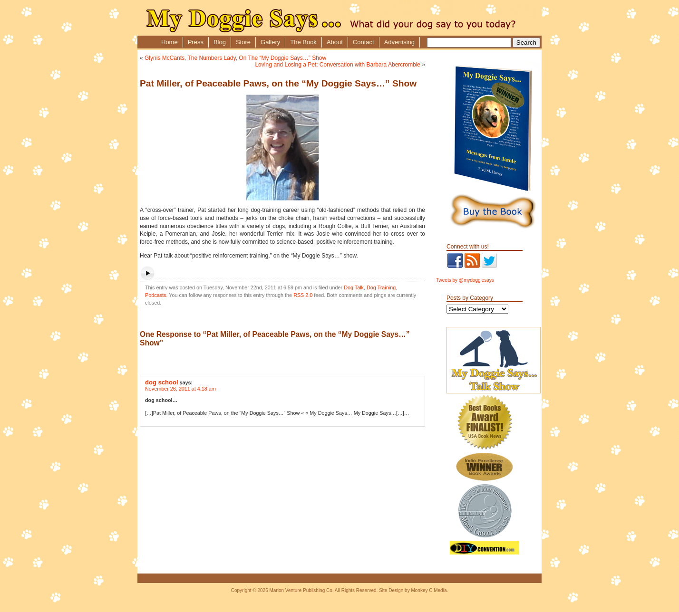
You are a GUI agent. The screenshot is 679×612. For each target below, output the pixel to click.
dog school (161, 382)
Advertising (399, 42)
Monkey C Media (428, 590)
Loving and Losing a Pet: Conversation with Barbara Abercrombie (337, 64)
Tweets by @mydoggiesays (465, 280)
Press (196, 42)
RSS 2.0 (302, 295)
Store (243, 42)
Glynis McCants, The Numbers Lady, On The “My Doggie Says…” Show (235, 58)
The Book (303, 42)
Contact (363, 42)
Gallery (270, 42)
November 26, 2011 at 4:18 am (180, 389)
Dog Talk (354, 287)
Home (169, 42)
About (335, 42)
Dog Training (381, 287)
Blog (219, 42)
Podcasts (155, 295)
